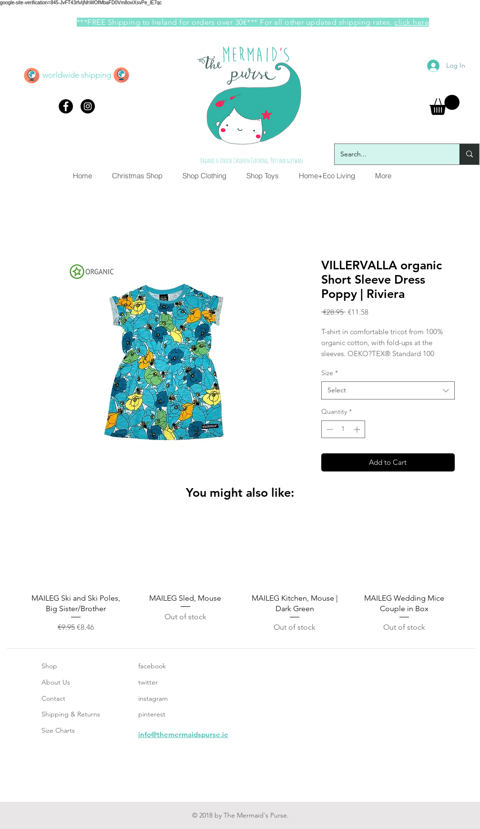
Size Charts (58, 730)
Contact (53, 698)
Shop (49, 666)
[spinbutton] (343, 429)
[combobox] (388, 390)
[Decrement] (329, 429)
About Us (55, 682)
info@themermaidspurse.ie (183, 734)
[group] (240, 576)
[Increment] (358, 429)
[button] (444, 105)
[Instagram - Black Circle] (88, 106)
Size (329, 372)
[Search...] (389, 154)
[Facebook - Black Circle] (66, 106)
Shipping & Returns (70, 714)
